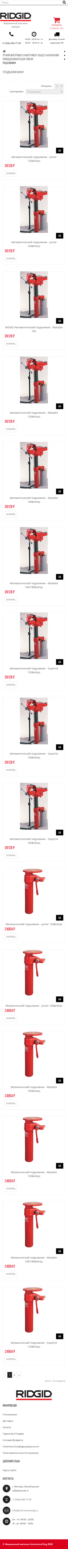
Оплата (7, 1427)
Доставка (8, 1421)
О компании (10, 1414)
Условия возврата (13, 1440)
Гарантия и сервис (13, 1433)
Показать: (46, 86)
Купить (10, 173)
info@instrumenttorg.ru (25, 1510)
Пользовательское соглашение (20, 1452)
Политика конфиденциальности (21, 1446)
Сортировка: (16, 91)
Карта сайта (9, 1470)
